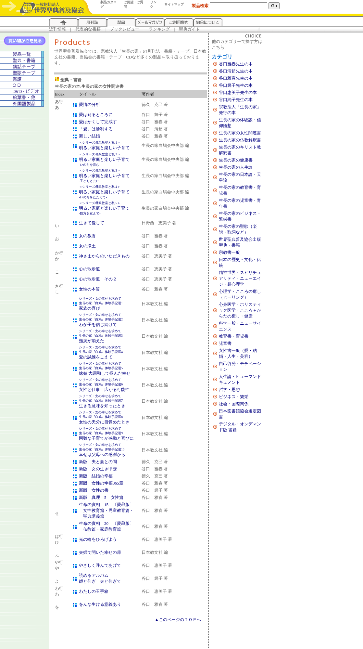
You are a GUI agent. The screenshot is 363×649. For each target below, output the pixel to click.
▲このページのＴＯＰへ (178, 619)
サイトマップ (174, 4)
